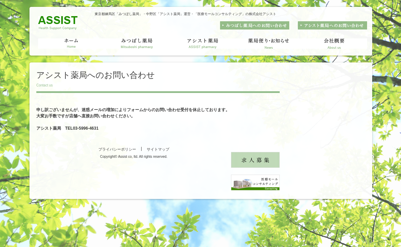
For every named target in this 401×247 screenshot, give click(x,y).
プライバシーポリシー (117, 149)
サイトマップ (158, 149)
